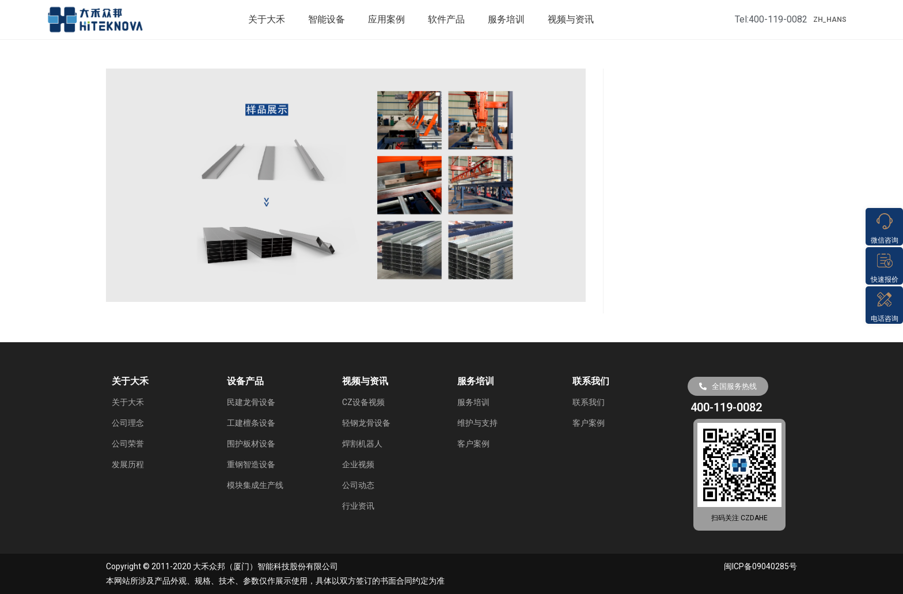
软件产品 (446, 19)
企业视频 (358, 464)
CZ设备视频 (363, 402)
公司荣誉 (128, 443)
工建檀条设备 (251, 422)
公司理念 (128, 422)
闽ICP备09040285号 (760, 566)
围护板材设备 (251, 443)
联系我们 (588, 402)
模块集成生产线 (255, 485)
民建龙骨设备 (251, 402)
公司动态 (358, 485)
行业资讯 (358, 505)
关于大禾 (266, 19)
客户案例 (473, 443)
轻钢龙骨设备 (366, 422)
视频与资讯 (571, 19)
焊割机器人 (362, 443)
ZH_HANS (830, 20)
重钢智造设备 (251, 464)
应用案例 (386, 19)
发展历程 (128, 464)
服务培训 (506, 19)
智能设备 (326, 19)
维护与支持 (477, 422)
